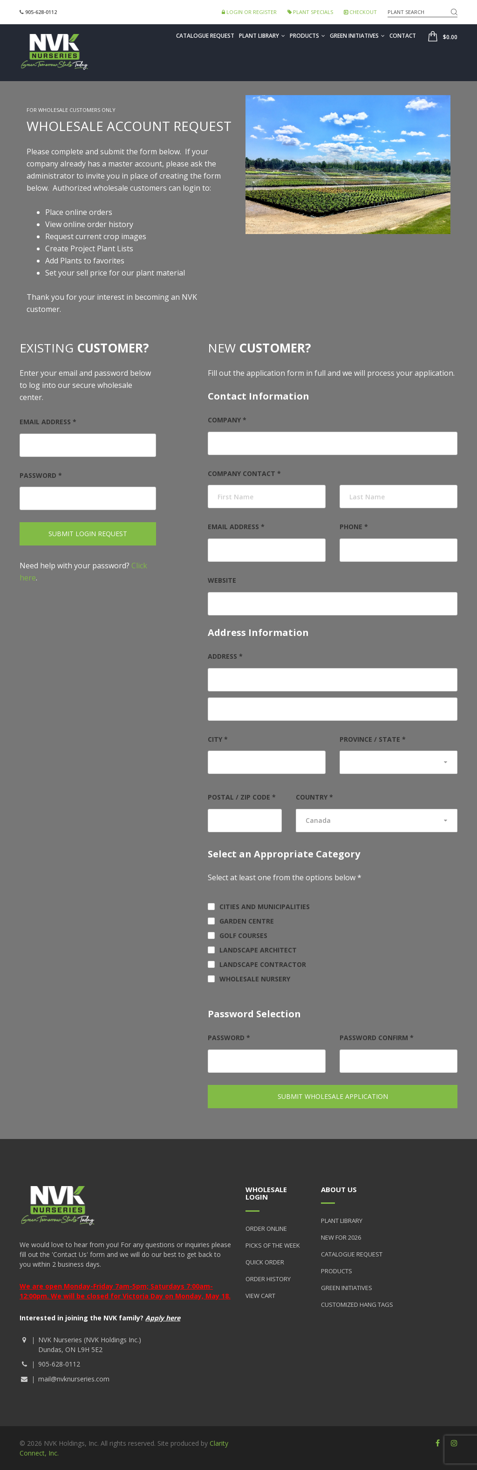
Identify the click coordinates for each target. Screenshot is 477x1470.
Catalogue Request (205, 36)
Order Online (266, 1228)
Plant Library (262, 36)
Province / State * (373, 739)
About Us (339, 1189)
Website (222, 580)
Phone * (354, 526)
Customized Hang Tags (357, 1304)
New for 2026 (341, 1237)
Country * (314, 797)
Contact (402, 36)
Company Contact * (244, 473)
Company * (227, 419)
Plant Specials (310, 11)
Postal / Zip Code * (242, 797)
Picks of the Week (272, 1245)
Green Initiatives (357, 36)
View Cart (260, 1295)
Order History (268, 1279)
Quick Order (264, 1262)
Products (307, 36)
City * (218, 739)
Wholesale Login (266, 1193)
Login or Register (249, 11)
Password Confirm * (377, 1037)
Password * (41, 475)
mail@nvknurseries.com (73, 1378)
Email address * (48, 421)
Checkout (360, 11)
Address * (225, 656)
